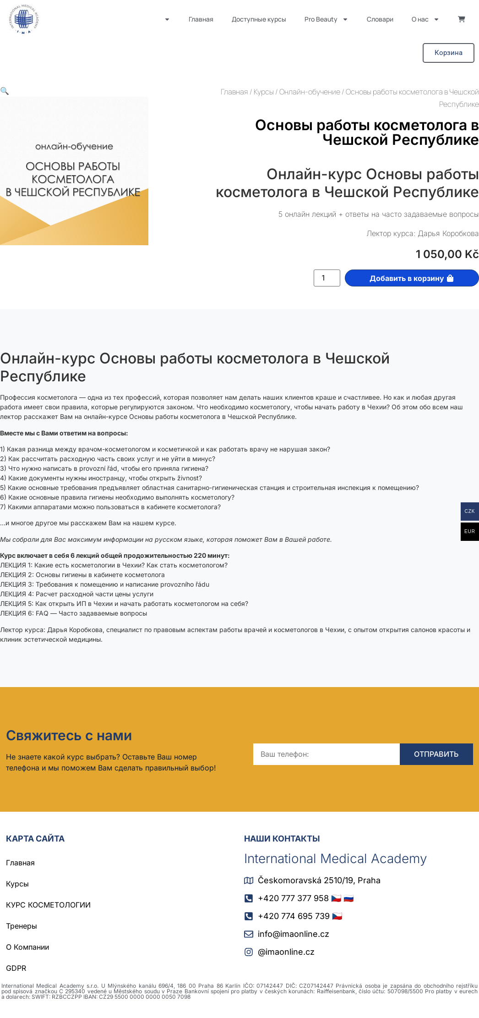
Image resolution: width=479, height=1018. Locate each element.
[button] (4, 91)
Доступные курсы (259, 19)
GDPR (16, 968)
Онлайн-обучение (309, 92)
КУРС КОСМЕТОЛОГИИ (48, 904)
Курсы (264, 92)
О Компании (27, 947)
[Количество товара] (327, 278)
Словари (380, 19)
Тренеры (21, 925)
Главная (201, 19)
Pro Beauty (326, 19)
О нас (426, 19)
